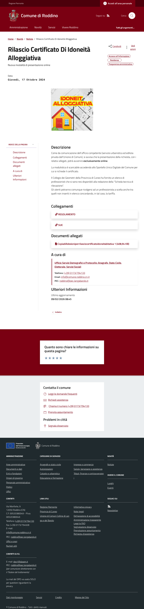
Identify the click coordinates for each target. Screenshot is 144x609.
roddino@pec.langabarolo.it (73, 281)
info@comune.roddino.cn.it (75, 277)
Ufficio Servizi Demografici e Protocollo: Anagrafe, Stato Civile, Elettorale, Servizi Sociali (88, 265)
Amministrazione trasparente (87, 520)
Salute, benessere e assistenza (88, 469)
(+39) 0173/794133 (74, 273)
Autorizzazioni (46, 469)
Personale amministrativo (18, 482)
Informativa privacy (83, 507)
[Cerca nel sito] (130, 15)
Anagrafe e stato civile (50, 464)
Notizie (29, 39)
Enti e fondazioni (14, 473)
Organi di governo (14, 478)
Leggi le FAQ (79, 523)
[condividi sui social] (114, 46)
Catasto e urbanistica (50, 473)
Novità (37, 27)
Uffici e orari (11, 541)
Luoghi (110, 483)
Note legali (79, 511)
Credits (58, 597)
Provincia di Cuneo (48, 511)
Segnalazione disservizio (85, 527)
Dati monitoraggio (14, 597)
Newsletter (112, 510)
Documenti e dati (14, 469)
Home (11, 39)
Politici (9, 487)
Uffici (8, 491)
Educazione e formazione (51, 478)
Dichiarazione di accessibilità (87, 516)
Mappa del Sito (82, 597)
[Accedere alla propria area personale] (117, 3)
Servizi (51, 27)
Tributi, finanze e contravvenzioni (89, 476)
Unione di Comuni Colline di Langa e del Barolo (54, 518)
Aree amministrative (15, 464)
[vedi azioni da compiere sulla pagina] (131, 47)
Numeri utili (11, 546)
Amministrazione (19, 27)
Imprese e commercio (84, 464)
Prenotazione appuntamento (87, 530)
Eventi (110, 488)
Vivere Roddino (70, 27)
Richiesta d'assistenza (84, 534)
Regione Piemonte (16, 3)
